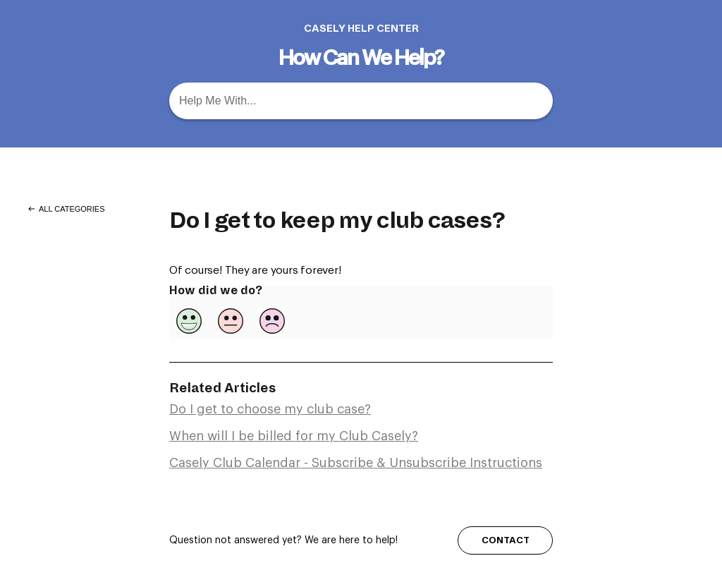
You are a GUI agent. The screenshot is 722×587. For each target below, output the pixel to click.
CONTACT (506, 540)
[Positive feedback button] (189, 321)
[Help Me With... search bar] (361, 101)
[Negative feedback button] (272, 321)
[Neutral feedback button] (230, 321)
